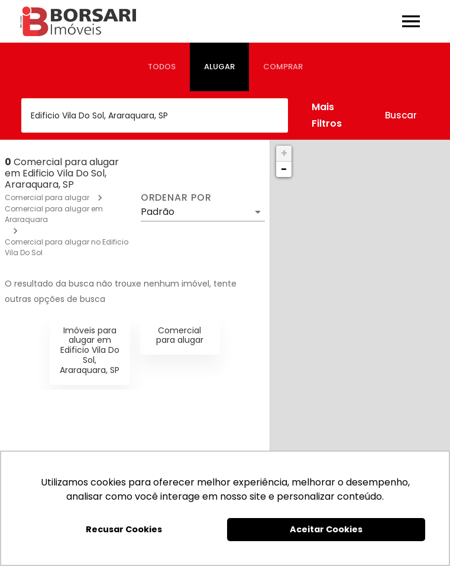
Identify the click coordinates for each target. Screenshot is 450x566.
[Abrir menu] (411, 21)
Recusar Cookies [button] (124, 529)
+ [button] (284, 153)
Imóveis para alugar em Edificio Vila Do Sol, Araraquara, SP (89, 350)
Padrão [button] (157, 211)
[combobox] (154, 115)
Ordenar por (176, 197)
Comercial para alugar (47, 197)
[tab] (162, 67)
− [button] (284, 169)
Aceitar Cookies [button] (326, 529)
